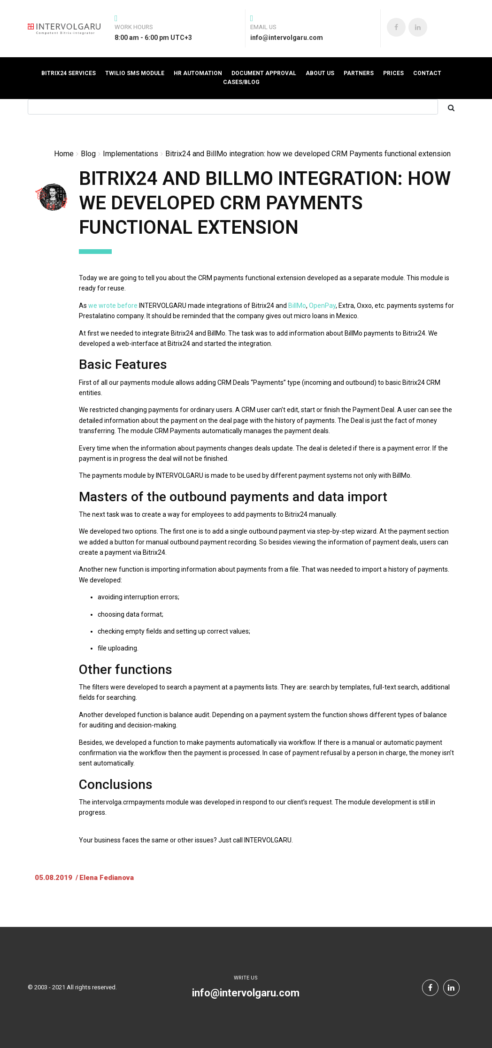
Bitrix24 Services (68, 73)
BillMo (297, 305)
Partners (359, 73)
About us (320, 73)
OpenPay (322, 305)
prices (393, 73)
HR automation (198, 73)
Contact (427, 73)
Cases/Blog (241, 82)
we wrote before (113, 305)
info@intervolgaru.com (246, 993)
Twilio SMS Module (134, 73)
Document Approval (263, 73)
